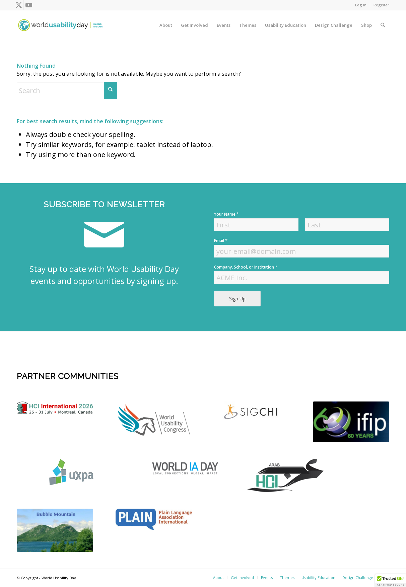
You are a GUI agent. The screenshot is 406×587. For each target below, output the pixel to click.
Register (381, 4)
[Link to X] (18, 5)
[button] (390, 580)
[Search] (382, 25)
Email (220, 240)
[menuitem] (361, 5)
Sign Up (237, 298)
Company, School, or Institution (245, 267)
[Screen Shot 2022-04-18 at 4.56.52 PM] (351, 421)
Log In (360, 4)
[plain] (154, 519)
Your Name (226, 214)
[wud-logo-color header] (61, 25)
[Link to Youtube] (29, 5)
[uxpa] (71, 472)
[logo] (55, 408)
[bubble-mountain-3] (55, 530)
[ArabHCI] (285, 475)
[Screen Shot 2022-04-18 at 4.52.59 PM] (186, 468)
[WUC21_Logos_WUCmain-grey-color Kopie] (154, 421)
